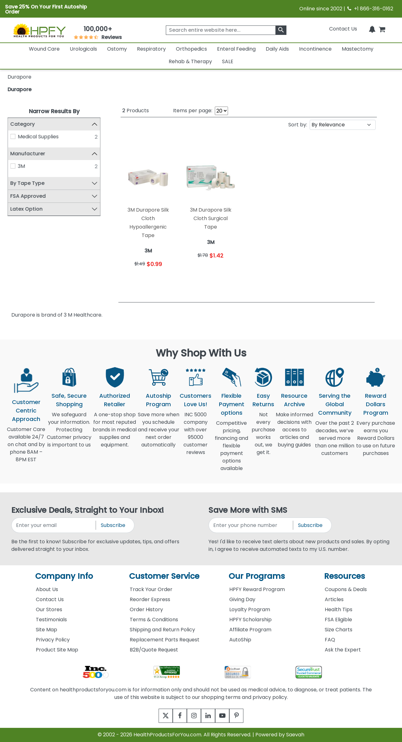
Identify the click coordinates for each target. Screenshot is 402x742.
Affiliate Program (250, 629)
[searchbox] (226, 30)
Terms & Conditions (154, 619)
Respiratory (151, 49)
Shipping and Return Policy (162, 629)
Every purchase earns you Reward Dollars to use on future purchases (375, 441)
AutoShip (240, 639)
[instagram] (192, 716)
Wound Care (44, 49)
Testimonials (51, 619)
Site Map (46, 629)
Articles (334, 599)
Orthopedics (191, 49)
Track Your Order (151, 589)
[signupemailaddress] (54, 525)
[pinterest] (244, 716)
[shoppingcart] (382, 28)
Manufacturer (27, 153)
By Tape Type (27, 183)
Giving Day (242, 599)
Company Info (64, 576)
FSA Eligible (338, 619)
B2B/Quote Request (154, 649)
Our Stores (49, 609)
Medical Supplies (38, 136)
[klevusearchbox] (280, 30)
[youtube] (227, 716)
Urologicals (83, 49)
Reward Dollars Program (375, 404)
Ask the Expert (343, 649)
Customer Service (164, 576)
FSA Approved (28, 196)
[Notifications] (372, 28)
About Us (47, 589)
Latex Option (26, 209)
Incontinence (315, 49)
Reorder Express (150, 599)
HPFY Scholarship (250, 619)
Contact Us (343, 28)
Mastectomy (357, 49)
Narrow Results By (54, 111)
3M (21, 166)
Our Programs (257, 576)
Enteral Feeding (236, 49)
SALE (227, 61)
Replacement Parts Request (164, 639)
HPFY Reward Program (257, 589)
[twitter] (158, 716)
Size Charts (338, 629)
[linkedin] (210, 716)
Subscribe (113, 525)
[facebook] (175, 716)
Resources (344, 576)
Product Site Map (57, 649)
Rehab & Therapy (190, 61)
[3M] (12, 166)
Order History (146, 609)
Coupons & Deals (346, 589)
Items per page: (192, 110)
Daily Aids (277, 49)
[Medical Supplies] (12, 136)
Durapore (19, 89)
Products (135, 110)
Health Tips (338, 609)
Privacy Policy (53, 639)
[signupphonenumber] (251, 525)
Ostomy (117, 49)
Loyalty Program (249, 609)
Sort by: (297, 124)
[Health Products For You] (39, 30)
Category (22, 124)
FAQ (330, 639)
